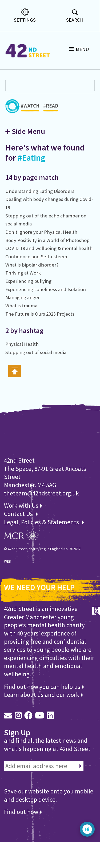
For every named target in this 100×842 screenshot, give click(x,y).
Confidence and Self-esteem (36, 256)
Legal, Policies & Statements (44, 522)
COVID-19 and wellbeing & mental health (49, 248)
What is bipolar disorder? (32, 265)
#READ (50, 107)
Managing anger (22, 297)
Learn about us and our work (43, 694)
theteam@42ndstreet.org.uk (41, 493)
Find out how (23, 812)
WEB (7, 561)
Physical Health (22, 344)
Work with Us (23, 505)
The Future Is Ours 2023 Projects (39, 314)
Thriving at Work (23, 273)
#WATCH (30, 107)
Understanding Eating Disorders (39, 191)
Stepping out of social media (35, 352)
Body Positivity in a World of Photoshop (47, 240)
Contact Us (19, 514)
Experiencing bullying (28, 281)
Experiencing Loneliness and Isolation (45, 289)
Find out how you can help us (44, 686)
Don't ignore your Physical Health (41, 232)
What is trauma (21, 306)
